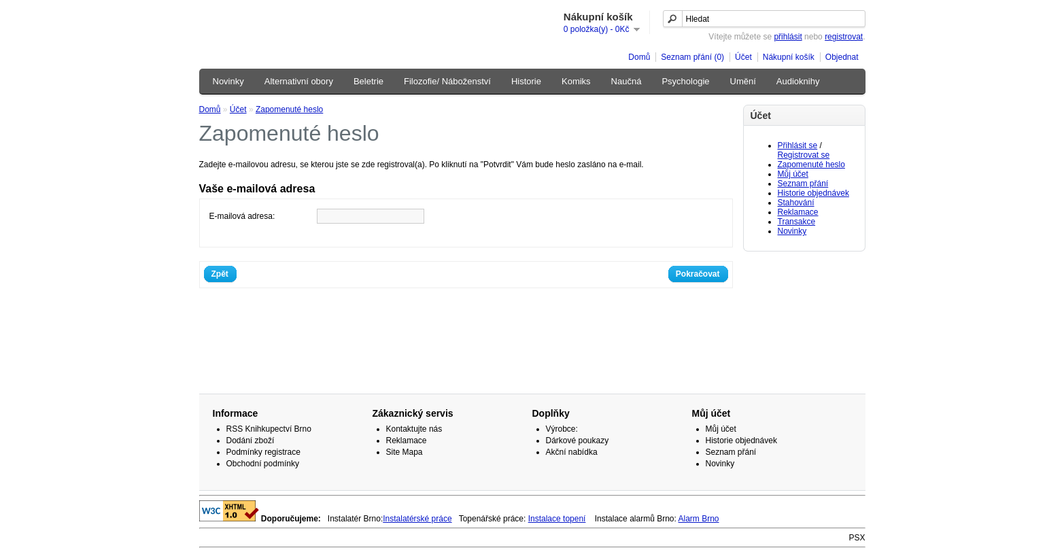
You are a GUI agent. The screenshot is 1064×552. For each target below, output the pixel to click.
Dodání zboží (250, 440)
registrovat (844, 36)
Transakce (797, 221)
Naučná (626, 81)
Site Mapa (404, 452)
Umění (743, 81)
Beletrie (368, 81)
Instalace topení (557, 518)
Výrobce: (562, 429)
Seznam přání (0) (692, 57)
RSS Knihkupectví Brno (268, 429)
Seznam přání (803, 183)
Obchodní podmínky (262, 463)
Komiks (576, 81)
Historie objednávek (813, 193)
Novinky (228, 81)
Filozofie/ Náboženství (447, 81)
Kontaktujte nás (414, 429)
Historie (526, 81)
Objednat (842, 57)
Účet (743, 57)
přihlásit (788, 36)
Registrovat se (804, 155)
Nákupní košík (788, 57)
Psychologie (685, 81)
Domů (639, 57)
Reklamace (798, 212)
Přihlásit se (798, 145)
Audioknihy (798, 81)
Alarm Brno (699, 518)
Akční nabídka (572, 452)
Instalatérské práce (417, 518)
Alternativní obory (298, 81)
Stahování (796, 202)
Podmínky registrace (263, 452)
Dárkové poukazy (577, 440)
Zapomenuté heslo (811, 164)
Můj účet (793, 174)
